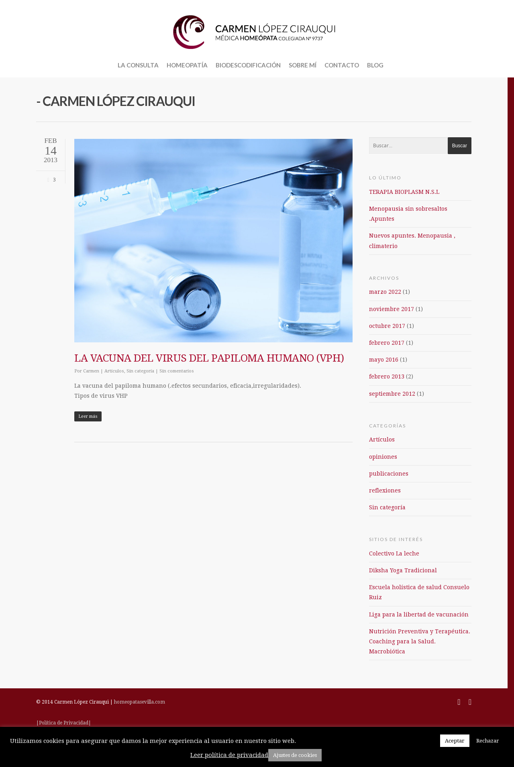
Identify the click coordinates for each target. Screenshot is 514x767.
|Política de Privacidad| (63, 723)
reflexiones (385, 490)
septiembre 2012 (392, 394)
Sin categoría (140, 371)
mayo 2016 (383, 359)
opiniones (383, 457)
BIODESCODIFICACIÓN (248, 65)
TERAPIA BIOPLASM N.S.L (404, 192)
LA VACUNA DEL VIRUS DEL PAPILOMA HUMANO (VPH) (209, 358)
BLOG (375, 65)
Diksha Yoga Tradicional (403, 570)
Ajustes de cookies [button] (295, 755)
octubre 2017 (387, 326)
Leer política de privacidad (229, 755)
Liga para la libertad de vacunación (419, 614)
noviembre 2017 (391, 309)
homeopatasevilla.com (139, 702)
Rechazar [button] (487, 741)
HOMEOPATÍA (187, 65)
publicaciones (388, 473)
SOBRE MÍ (302, 65)
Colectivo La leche (394, 553)
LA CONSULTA (138, 65)
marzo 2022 (385, 292)
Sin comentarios (176, 371)
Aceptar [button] (455, 741)
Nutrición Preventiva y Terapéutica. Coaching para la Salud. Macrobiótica (419, 641)
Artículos (114, 371)
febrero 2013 (386, 376)
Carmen (91, 371)
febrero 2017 (386, 343)
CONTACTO (341, 65)
